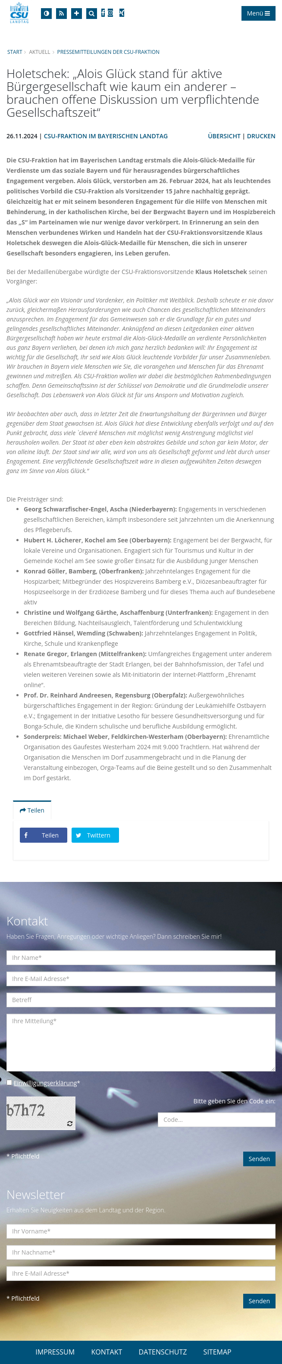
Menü (258, 13)
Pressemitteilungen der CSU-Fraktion (108, 51)
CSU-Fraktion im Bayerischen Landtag (106, 136)
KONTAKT (106, 1352)
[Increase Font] (76, 13)
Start (14, 51)
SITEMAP (218, 1352)
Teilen (32, 810)
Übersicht (224, 136)
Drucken (261, 136)
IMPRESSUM (55, 1352)
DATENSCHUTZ (163, 1352)
